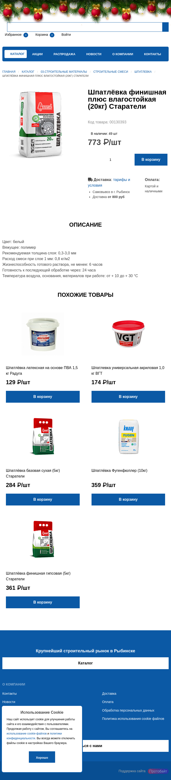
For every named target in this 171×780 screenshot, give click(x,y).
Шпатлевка (143, 71)
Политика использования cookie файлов (133, 719)
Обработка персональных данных (128, 710)
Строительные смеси (110, 71)
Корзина (42, 34)
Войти (66, 34)
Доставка (109, 693)
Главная (8, 71)
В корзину (151, 160)
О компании (122, 54)
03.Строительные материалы (64, 71)
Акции (37, 54)
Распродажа (64, 54)
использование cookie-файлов (27, 733)
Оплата (108, 702)
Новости (93, 54)
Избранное (13, 34)
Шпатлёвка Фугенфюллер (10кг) (120, 471)
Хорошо (42, 757)
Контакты (152, 54)
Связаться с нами (85, 746)
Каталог (28, 71)
